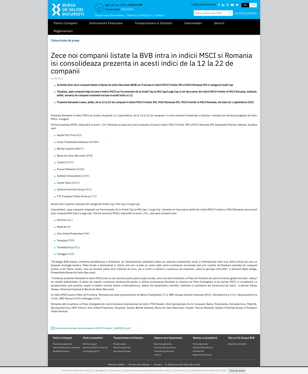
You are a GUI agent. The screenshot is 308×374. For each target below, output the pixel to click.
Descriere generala (163, 344)
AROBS (94, 142)
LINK (103, 124)
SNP (77, 298)
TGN (70, 254)
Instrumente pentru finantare (66, 347)
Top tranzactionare (122, 351)
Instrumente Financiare (106, 23)
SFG (88, 189)
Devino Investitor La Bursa (95, 347)
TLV (165, 294)
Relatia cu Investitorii (139, 15)
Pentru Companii (65, 23)
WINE (80, 169)
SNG (96, 298)
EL (70, 220)
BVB (89, 155)
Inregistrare (207, 4)
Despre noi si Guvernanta (109, 15)
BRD (207, 294)
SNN (54, 298)
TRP (71, 240)
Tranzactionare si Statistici (153, 23)
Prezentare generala (62, 344)
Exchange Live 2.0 (91, 351)
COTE (70, 162)
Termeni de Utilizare (139, 364)
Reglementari (63, 31)
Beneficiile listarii (61, 351)
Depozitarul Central (237, 344)
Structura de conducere (165, 347)
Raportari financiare (202, 354)
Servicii (219, 23)
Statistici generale (121, 347)
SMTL (75, 182)
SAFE (85, 176)
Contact (159, 15)
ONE (86, 233)
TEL (77, 247)
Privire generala (200, 344)
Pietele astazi (119, 344)
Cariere (157, 354)
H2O (233, 294)
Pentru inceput (90, 344)
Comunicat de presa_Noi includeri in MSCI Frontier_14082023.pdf (90, 328)
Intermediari (193, 23)
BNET (79, 148)
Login (194, 4)
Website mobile (116, 364)
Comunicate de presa (65, 40)
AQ (79, 135)
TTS (94, 196)
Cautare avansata (246, 13)
